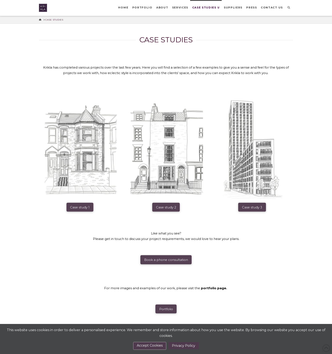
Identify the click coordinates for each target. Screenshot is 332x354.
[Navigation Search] (289, 8)
